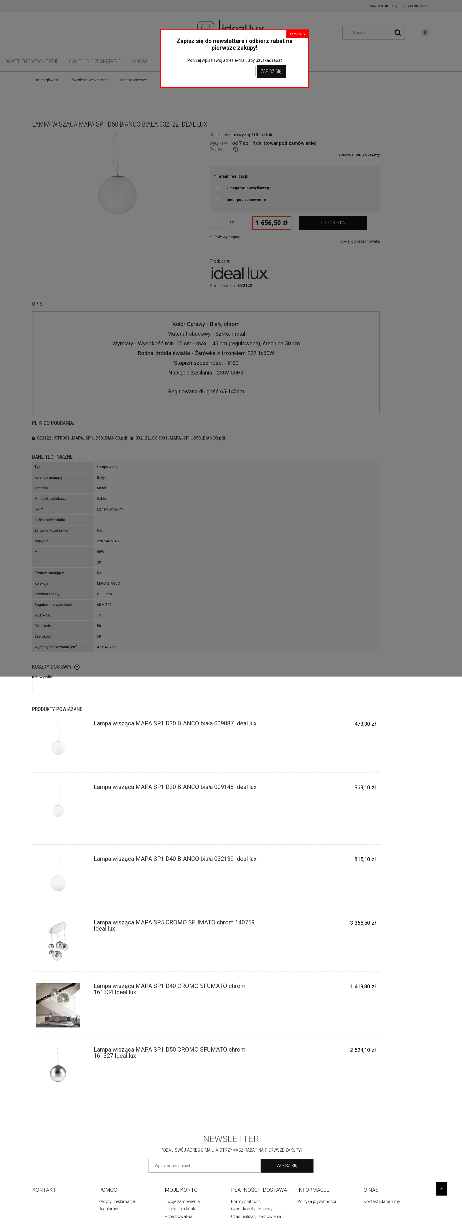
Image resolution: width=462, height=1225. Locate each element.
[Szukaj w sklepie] (377, 32)
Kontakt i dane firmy (382, 1201)
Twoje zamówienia (182, 1201)
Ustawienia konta (181, 1208)
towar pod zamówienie (246, 199)
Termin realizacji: (231, 176)
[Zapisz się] (287, 1166)
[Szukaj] (398, 33)
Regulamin (108, 1208)
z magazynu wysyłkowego (249, 187)
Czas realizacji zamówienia (256, 1216)
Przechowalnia (178, 1216)
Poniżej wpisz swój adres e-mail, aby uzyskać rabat (234, 60)
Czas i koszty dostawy (252, 1208)
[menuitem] (32, 61)
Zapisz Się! (271, 71)
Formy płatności (246, 1201)
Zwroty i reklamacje (116, 1201)
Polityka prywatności (316, 1201)
